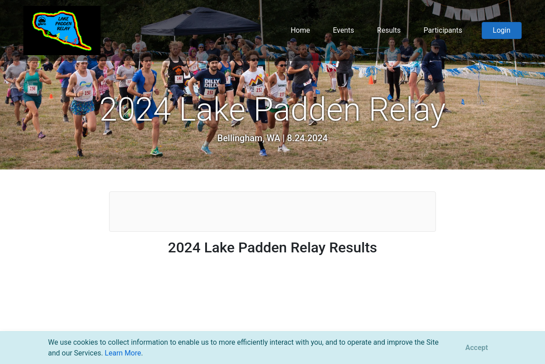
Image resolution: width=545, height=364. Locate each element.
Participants (443, 30)
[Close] (477, 348)
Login (501, 30)
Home (300, 30)
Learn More (123, 353)
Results (389, 30)
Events (343, 30)
